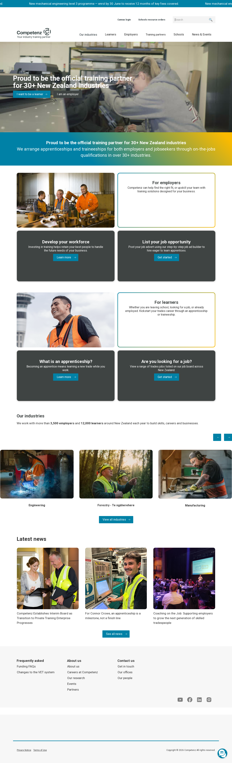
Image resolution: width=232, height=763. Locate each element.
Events (71, 683)
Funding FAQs (26, 666)
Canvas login (124, 19)
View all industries (114, 519)
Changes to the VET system (36, 672)
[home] (34, 33)
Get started (165, 257)
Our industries (88, 34)
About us (73, 666)
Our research (76, 677)
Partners (73, 689)
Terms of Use (40, 750)
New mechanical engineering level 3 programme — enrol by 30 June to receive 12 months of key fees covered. (106, 3)
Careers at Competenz (82, 672)
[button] (110, 34)
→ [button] (229, 436)
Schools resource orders (151, 19)
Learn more (64, 257)
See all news (114, 633)
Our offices (125, 672)
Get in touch (126, 666)
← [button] (218, 436)
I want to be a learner (30, 94)
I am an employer (68, 94)
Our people (125, 677)
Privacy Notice (24, 750)
